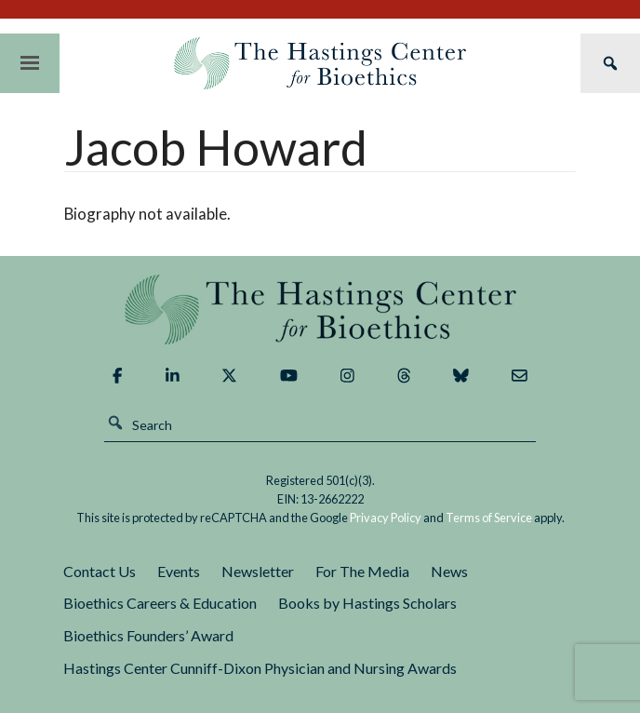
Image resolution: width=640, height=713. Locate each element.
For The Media (362, 571)
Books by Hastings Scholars (367, 603)
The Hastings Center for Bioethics (320, 63)
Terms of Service (489, 517)
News (449, 571)
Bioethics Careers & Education (160, 603)
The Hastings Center (319, 309)
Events (178, 571)
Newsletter (257, 571)
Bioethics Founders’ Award (148, 635)
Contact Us (99, 571)
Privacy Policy (385, 517)
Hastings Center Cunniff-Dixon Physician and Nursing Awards (260, 668)
